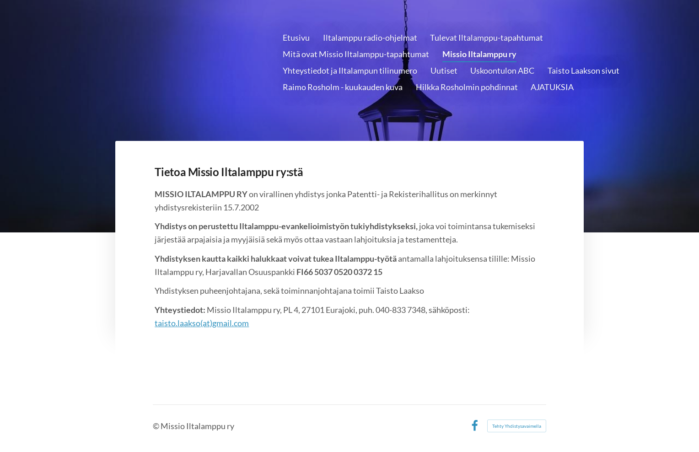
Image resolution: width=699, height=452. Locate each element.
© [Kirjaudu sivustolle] (157, 426)
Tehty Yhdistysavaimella (516, 426)
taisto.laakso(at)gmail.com (202, 323)
